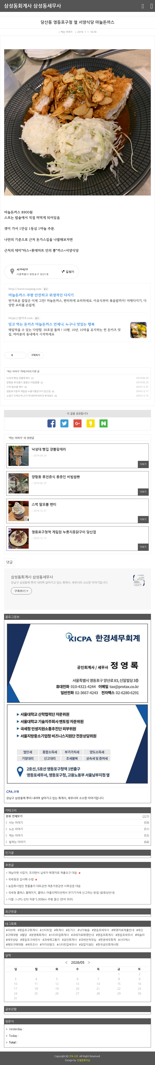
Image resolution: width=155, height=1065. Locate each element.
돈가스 (71, 930)
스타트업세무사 (67, 944)
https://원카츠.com (20, 318)
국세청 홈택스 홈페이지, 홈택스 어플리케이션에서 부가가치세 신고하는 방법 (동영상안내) (61, 892)
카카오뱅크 (47, 944)
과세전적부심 (88, 939)
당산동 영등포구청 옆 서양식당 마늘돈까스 (77, 22)
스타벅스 (125, 939)
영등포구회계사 (28, 930)
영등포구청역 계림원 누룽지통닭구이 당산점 (28, 391)
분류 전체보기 (77, 816)
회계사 (60, 930)
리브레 (11, 930)
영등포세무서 (125, 935)
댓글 (9, 562)
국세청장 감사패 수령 (22, 879)
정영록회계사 (39, 935)
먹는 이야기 (65, 32)
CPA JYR (73, 1056)
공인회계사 (70, 939)
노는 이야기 (78, 829)
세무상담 (12, 939)
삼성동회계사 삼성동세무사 (32, 6)
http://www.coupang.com (24, 289)
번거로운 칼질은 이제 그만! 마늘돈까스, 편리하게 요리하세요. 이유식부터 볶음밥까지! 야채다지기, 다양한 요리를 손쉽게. (77, 303)
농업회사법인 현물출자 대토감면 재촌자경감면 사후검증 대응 (44, 886)
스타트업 (46, 930)
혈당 (24, 935)
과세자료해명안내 (83, 935)
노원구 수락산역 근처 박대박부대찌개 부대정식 (29, 396)
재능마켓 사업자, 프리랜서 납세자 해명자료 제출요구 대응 (44, 872)
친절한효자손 (83, 1060)
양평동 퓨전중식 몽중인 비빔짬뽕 (22, 382)
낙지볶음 (84, 930)
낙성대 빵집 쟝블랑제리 (18, 378)
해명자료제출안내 (123, 930)
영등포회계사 (105, 935)
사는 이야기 (78, 823)
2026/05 (77, 962)
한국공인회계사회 (107, 944)
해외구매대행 (15, 944)
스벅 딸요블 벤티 (14, 387)
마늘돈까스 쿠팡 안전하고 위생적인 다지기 (41, 295)
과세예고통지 (52, 939)
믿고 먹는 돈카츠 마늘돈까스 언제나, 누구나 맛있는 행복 (51, 324)
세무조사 (32, 944)
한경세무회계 (108, 939)
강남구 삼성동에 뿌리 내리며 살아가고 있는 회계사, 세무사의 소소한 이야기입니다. (59, 582)
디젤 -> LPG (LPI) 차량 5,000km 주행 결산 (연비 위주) (40, 899)
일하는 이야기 (78, 842)
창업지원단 (87, 944)
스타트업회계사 (59, 935)
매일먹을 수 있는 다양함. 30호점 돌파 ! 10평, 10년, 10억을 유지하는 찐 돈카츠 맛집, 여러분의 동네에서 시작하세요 (64, 332)
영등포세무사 (101, 930)
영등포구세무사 (31, 939)
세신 (140, 930)
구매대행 (12, 935)
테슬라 (141, 935)
